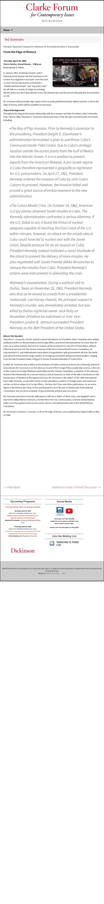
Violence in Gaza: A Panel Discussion (76, 487)
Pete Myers (11, 487)
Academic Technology (52, 573)
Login (64, 573)
